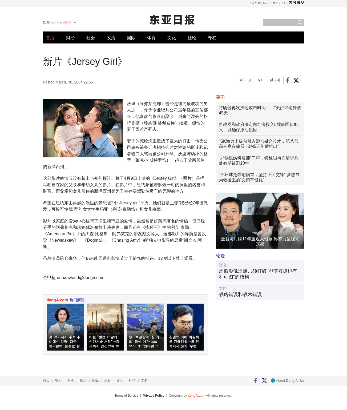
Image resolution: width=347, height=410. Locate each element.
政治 (111, 37)
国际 (131, 37)
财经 (70, 37)
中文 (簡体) (64, 22)
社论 (192, 37)
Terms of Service (126, 395)
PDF (284, 3)
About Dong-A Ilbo (287, 381)
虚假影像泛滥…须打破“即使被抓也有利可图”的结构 (258, 274)
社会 (90, 37)
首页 (50, 37)
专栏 (212, 37)
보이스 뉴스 (271, 3)
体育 (151, 37)
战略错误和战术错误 (240, 294)
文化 (171, 37)
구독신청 (254, 3)
